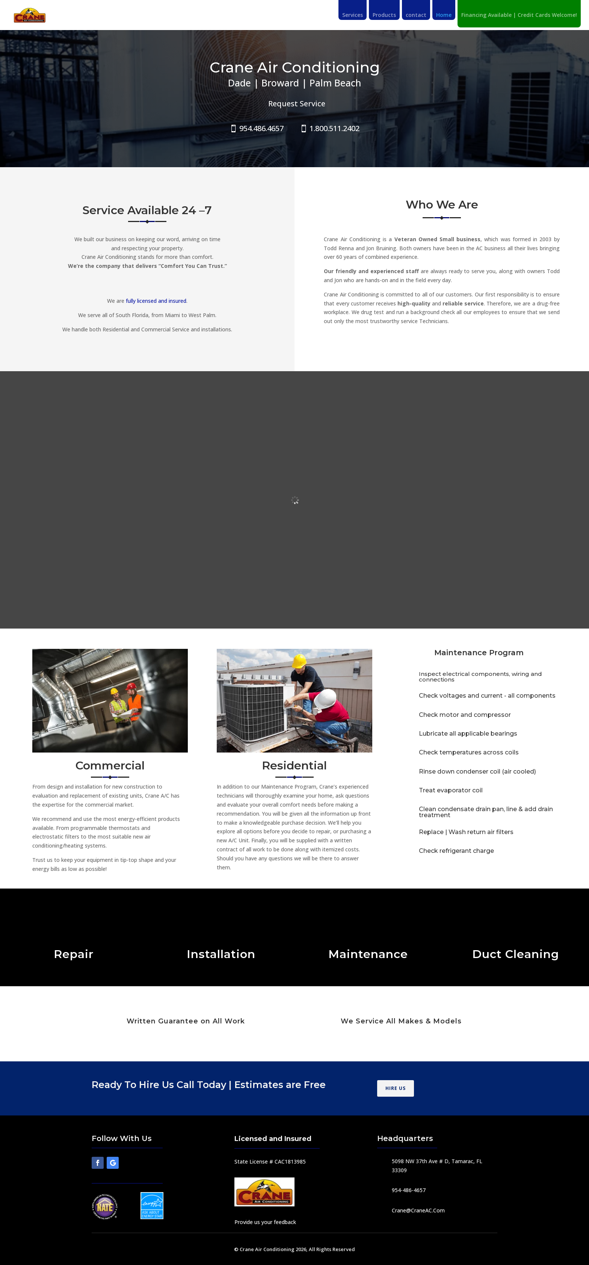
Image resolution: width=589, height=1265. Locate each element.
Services (352, 15)
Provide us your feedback (265, 1222)
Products (384, 15)
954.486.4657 (261, 128)
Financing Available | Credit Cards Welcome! (519, 15)
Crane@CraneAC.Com (418, 1210)
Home (444, 15)
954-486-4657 (409, 1190)
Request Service (296, 103)
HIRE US (395, 1088)
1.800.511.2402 (334, 128)
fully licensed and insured (155, 300)
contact (416, 15)
